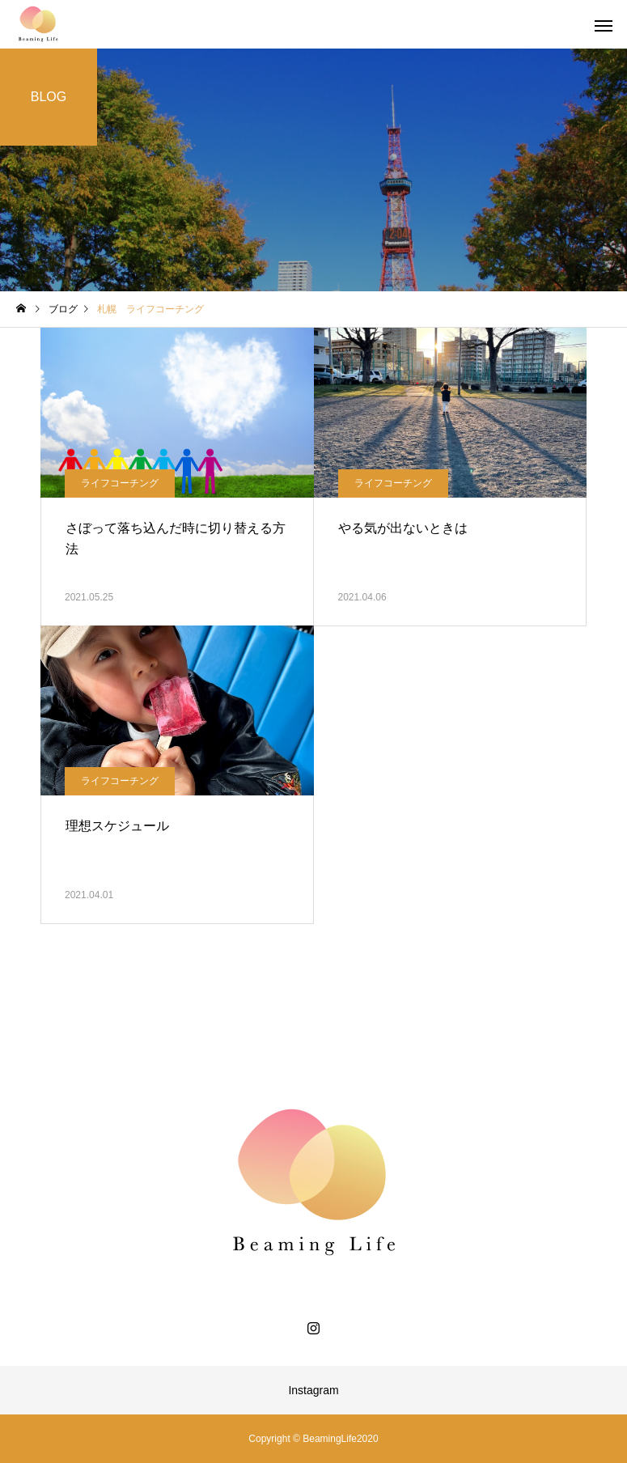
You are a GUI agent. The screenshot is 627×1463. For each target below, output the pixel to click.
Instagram (313, 1390)
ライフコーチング (120, 483)
